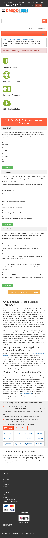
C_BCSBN (28, 433)
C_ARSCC (7, 444)
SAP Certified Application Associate (23, 39)
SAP (10, 39)
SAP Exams (8, 428)
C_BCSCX (7, 433)
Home (4, 39)
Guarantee (6, 492)
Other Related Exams (20, 427)
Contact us (6, 497)
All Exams (5, 482)
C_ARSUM (39, 438)
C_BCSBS (18, 433)
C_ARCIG (39, 444)
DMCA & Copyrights (9, 499)
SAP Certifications (26, 393)
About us (5, 490)
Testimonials (6, 484)
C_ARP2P (18, 444)
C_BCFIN (39, 433)
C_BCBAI (28, 438)
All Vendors (6, 479)
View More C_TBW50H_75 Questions (24, 292)
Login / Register (41, 28)
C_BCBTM (18, 438)
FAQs (31, 28)
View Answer (7, 167)
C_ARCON (28, 444)
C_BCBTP (7, 438)
